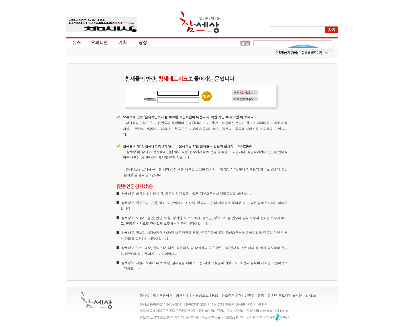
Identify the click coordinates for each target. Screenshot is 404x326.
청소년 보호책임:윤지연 (285, 295)
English (310, 295)
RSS (215, 295)
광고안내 (182, 295)
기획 (123, 42)
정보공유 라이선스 (280, 317)
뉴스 (76, 42)
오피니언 (99, 42)
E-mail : (258, 310)
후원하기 (165, 295)
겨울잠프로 (200, 295)
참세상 (200, 22)
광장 (139, 42)
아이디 (150, 92)
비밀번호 (150, 99)
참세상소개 (148, 295)
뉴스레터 (228, 295)
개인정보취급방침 (251, 295)
